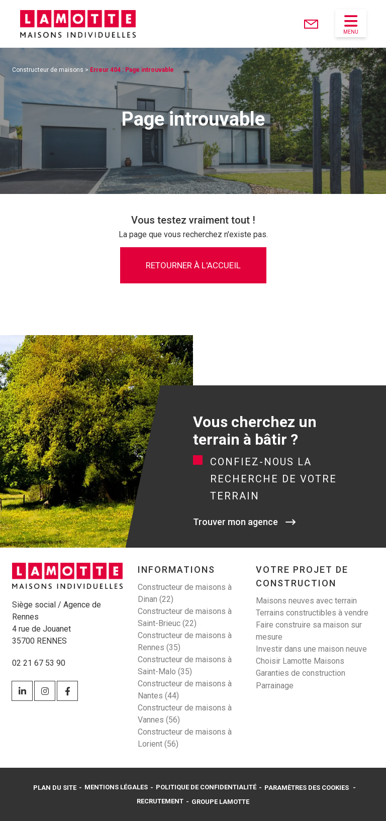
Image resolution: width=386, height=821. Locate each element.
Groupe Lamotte (220, 801)
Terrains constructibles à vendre (312, 613)
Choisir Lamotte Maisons (300, 661)
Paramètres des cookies (306, 787)
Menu (350, 24)
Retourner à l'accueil (193, 265)
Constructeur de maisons (47, 69)
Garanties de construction (300, 673)
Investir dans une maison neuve (311, 649)
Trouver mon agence (235, 522)
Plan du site (54, 787)
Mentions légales (116, 787)
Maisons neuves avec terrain (306, 600)
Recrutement (160, 801)
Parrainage (275, 685)
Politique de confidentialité (206, 787)
